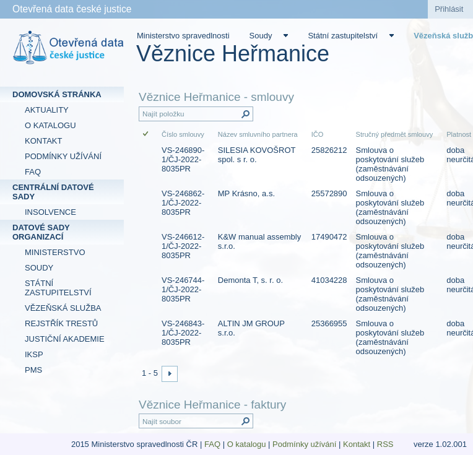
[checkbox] (146, 134)
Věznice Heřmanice (232, 53)
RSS (386, 444)
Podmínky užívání (304, 444)
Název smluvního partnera (258, 134)
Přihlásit (449, 9)
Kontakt (356, 444)
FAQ (212, 444)
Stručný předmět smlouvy (394, 134)
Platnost (458, 134)
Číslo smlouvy (183, 134)
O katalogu (246, 444)
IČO (317, 134)
